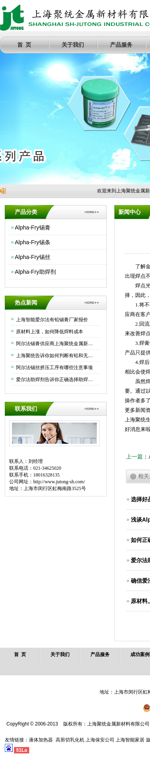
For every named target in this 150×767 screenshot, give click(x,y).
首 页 (24, 45)
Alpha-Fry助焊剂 (35, 272)
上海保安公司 (100, 740)
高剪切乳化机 (70, 740)
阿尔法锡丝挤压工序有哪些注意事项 (54, 367)
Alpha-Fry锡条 (32, 242)
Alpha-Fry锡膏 (32, 227)
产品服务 (121, 45)
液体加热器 (41, 740)
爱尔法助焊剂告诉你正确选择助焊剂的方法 (56, 379)
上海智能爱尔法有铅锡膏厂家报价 (52, 319)
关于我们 (73, 45)
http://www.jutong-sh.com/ (59, 481)
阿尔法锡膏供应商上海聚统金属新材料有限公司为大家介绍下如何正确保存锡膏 (56, 343)
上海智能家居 (130, 740)
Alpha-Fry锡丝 (32, 257)
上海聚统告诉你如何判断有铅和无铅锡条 (56, 355)
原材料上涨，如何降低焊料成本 (49, 331)
